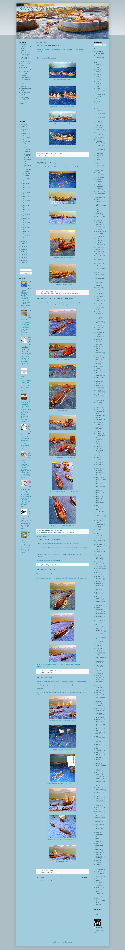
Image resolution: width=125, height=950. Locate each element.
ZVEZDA (98, 905)
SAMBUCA (98, 695)
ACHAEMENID (100, 117)
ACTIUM (98, 121)
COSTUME (98, 282)
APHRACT (98, 153)
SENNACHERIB (100, 724)
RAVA (97, 650)
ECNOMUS (98, 337)
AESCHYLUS (99, 130)
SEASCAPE (98, 722)
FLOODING (99, 372)
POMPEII (98, 605)
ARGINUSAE (99, 163)
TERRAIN (98, 822)
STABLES (98, 787)
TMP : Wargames (25, 54)
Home (62, 877)
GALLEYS (98, 388)
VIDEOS (98, 55)
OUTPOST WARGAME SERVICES (99, 557)
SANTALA (98, 703)
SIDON (97, 763)
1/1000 (97, 65)
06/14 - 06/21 (26, 179)
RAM (97, 646)
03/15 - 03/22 (26, 227)
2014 (22, 254)
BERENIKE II (99, 202)
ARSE (97, 172)
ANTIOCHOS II (100, 149)
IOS (96, 444)
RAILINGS (98, 641)
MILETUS (98, 483)
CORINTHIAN (99, 274)
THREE (97, 832)
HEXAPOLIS (99, 420)
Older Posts (85, 877)
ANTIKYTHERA (100, 145)
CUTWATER (99, 287)
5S (96, 108)
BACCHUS (98, 186)
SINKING (98, 770)
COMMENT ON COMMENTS (48, 539)
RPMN (97, 685)
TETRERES (98, 824)
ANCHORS (98, 137)
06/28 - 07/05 (26, 133)
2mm (96, 101)
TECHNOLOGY (100, 807)
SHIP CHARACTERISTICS (100, 732)
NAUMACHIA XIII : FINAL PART (49, 45)
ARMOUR (98, 170)
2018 (22, 244)
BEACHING (99, 197)
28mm (97, 99)
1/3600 (97, 74)
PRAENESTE (99, 614)
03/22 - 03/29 (26, 223)
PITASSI (97, 590)
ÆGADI (97, 127)
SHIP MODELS (67, 294)
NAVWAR (98, 518)
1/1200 (97, 67)
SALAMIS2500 (99, 58)
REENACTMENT (100, 657)
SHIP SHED (98, 752)
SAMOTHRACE (100, 697)
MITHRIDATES (100, 486)
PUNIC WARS (99, 631)
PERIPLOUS (99, 579)
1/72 (96, 81)
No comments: (58, 153)
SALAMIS (98, 690)
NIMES (97, 533)
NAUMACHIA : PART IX (46, 677)
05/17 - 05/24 (26, 192)
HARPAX (98, 402)
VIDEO (97, 871)
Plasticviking (99, 927)
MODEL (97, 490)
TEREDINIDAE (100, 818)
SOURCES (98, 778)
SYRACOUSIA (99, 792)
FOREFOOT (99, 375)
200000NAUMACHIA (56, 294)
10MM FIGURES (45, 294)
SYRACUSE (99, 796)
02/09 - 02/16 (26, 231)
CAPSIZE (98, 242)
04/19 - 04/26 (26, 205)
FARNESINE (99, 357)
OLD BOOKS (99, 544)
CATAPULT (98, 263)
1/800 (97, 83)
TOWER (97, 839)
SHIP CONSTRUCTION (100, 738)
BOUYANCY (99, 234)
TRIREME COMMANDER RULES (100, 856)
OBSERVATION (100, 540)
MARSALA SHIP (100, 479)
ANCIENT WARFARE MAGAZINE (99, 141)
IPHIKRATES (99, 446)
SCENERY (98, 710)
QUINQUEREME (100, 637)
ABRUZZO (98, 111)
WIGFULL (98, 887)
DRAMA (98, 327)
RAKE (97, 643)
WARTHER (98, 885)
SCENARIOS (99, 708)
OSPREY (98, 549)
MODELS (98, 496)
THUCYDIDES (99, 834)
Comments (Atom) (49, 881)
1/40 (96, 76)
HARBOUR (98, 400)
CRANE (97, 285)
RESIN (97, 671)
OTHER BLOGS (100, 551)
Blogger (70, 942)
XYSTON (98, 896)
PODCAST (98, 598)
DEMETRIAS (99, 296)
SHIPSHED (98, 757)
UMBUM (98, 864)
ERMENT (98, 346)
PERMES (43, 155)
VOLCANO (98, 874)
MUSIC (97, 505)
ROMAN (98, 673)
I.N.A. (22, 83)
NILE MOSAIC (99, 529)
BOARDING (99, 226)
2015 (22, 252)
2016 (22, 249)
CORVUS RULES (100, 278)
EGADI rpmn (24, 95)
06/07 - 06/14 (26, 183)
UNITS (97, 866)
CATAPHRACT (100, 259)
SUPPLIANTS (99, 790)
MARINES (98, 477)
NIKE (97, 527)
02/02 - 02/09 (26, 236)
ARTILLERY (99, 177)
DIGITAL (98, 303)
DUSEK (97, 334)
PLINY (97, 596)
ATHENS (98, 179)
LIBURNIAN (99, 468)
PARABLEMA (99, 566)
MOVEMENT (99, 503)
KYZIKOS (98, 460)
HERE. (53, 58)
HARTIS (23, 86)
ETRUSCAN (99, 353)
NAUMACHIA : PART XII (46, 163)
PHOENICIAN (99, 586)
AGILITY (98, 132)
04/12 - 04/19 (26, 209)
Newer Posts (40, 877)
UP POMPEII (99, 869)
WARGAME (99, 876)
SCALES (98, 706)
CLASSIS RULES (100, 268)
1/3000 (97, 72)
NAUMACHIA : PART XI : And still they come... (55, 299)
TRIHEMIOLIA (76, 294)
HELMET (98, 407)
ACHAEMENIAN (100, 113)
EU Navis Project (26, 92)
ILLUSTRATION (100, 436)
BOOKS (97, 229)
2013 (22, 257)
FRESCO (98, 385)
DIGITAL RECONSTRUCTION (100, 307)
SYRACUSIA (99, 798)
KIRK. (97, 457)
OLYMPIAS (98, 547)
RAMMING (98, 648)
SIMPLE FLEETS (26, 61)
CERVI (97, 266)
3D (96, 103)
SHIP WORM (99, 755)
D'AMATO (98, 294)
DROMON (98, 332)
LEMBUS (98, 462)
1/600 (97, 79)
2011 (22, 260)
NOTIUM (98, 535)
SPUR (97, 785)
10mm (42, 532)
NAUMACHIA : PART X (45, 570)
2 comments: (58, 870)
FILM (97, 364)
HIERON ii (98, 424)
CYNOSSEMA (99, 290)
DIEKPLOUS (99, 301)
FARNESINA (99, 355)
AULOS (97, 184)
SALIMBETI (99, 692)
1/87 (96, 86)
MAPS (97, 475)
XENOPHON (99, 893)
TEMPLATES (99, 811)
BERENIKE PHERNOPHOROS (100, 205)
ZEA (96, 898)
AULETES (98, 182)
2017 (22, 246)
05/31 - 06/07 (26, 187)
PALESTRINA (99, 563)
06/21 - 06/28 (26, 138)
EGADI (97, 339)
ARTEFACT (99, 175)
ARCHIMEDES (100, 159)
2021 (22, 124)
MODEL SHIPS (61, 532)
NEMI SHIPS (99, 520)
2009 (22, 263)
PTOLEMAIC (99, 620)
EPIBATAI (98, 341)
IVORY (97, 452)
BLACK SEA (99, 220)
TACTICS (98, 805)
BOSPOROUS (99, 231)
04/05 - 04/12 (26, 214)
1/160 (97, 69)
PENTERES (98, 576)
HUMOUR (98, 433)
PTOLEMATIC (99, 622)
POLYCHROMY (100, 601)
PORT (97, 607)
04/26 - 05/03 (26, 201)
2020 (22, 127)
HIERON (98, 422)
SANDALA (98, 701)
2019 (22, 241)
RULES (97, 687)
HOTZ (97, 431)
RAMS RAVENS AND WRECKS (55, 8)
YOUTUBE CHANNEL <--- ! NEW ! (26, 46)
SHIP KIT (98, 742)
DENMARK (99, 298)
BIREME (98, 214)
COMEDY (98, 272)
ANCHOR (98, 134)
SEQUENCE (99, 728)
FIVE (97, 370)
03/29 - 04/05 (26, 218)
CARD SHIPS (99, 245)
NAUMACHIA (99, 511)
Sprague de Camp (100, 781)
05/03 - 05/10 (26, 196)
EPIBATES (98, 344)
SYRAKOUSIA (99, 801)
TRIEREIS (98, 841)
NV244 (97, 538)
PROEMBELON (100, 616)
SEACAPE (98, 717)
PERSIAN (98, 583)
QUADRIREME (100, 633)
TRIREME (98, 852)
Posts (22, 270)
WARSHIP (98, 882)
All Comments (25, 273)
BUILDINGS (99, 236)
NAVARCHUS (99, 516)
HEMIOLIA (98, 409)
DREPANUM (99, 330)
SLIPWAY (98, 772)
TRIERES (98, 843)
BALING (98, 189)
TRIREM (98, 850)
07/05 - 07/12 (26, 129)
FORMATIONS (99, 377)
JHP (96, 455)
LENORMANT (99, 464)
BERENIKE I (99, 199)
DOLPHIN (98, 325)
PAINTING (98, 561)
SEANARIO (99, 719)
